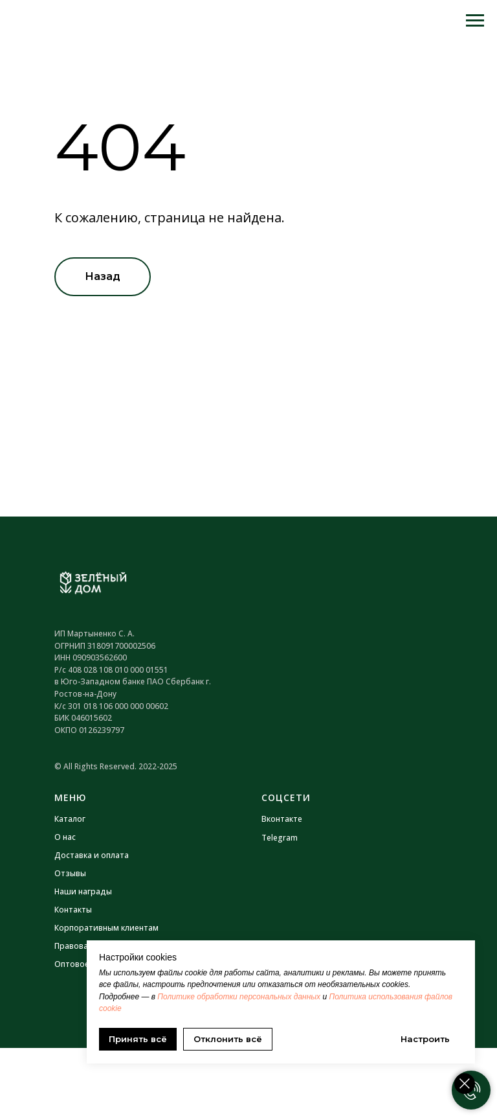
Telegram (279, 837)
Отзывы (70, 873)
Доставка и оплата (91, 855)
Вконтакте (281, 818)
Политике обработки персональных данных (238, 996)
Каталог (69, 818)
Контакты (73, 909)
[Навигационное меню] (475, 20)
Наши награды (83, 891)
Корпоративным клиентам (106, 927)
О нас (65, 837)
